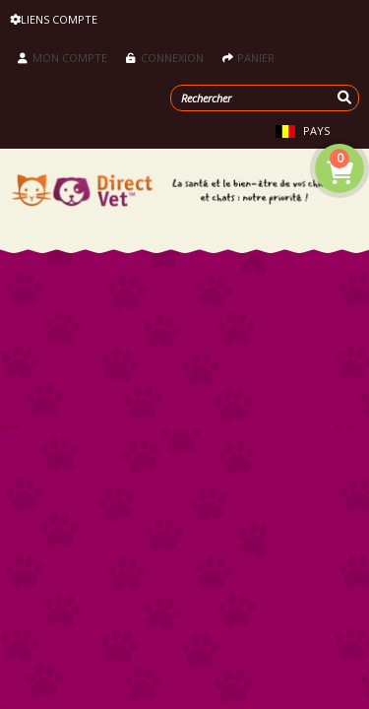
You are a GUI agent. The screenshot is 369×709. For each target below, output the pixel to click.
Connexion (165, 57)
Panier (248, 57)
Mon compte (62, 57)
